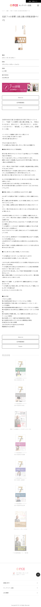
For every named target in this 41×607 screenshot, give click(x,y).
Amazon (20, 97)
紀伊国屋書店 (20, 102)
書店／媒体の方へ (33, 1)
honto (20, 108)
